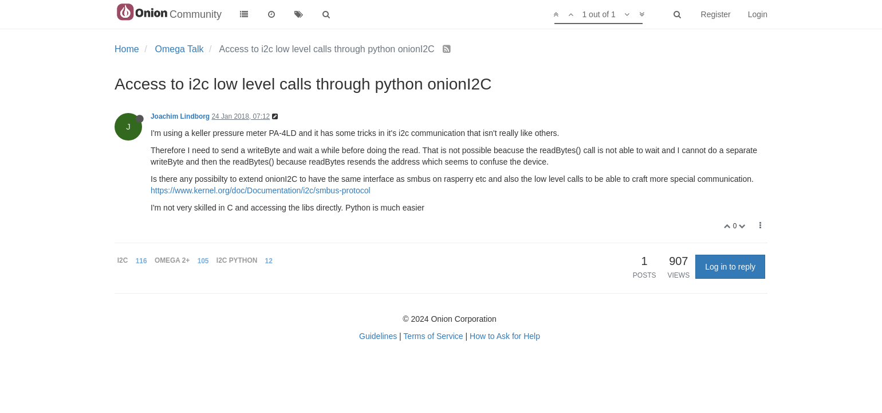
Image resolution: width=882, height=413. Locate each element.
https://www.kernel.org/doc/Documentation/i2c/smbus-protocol (261, 190)
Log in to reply (730, 266)
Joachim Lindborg (180, 116)
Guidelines (378, 336)
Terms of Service (433, 336)
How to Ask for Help (505, 336)
